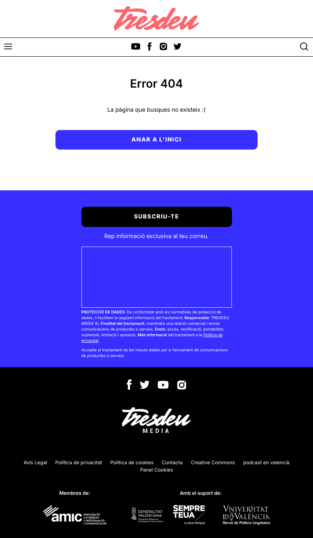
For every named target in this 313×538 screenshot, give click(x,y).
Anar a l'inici (157, 139)
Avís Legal (35, 462)
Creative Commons (213, 462)
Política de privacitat (78, 462)
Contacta (172, 462)
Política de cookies (132, 462)
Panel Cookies (156, 470)
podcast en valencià (266, 462)
